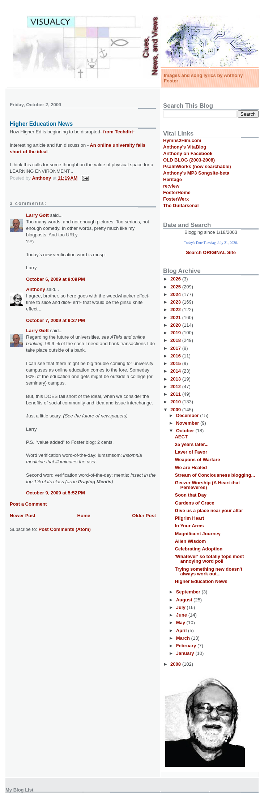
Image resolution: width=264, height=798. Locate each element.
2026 (176, 279)
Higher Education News (201, 581)
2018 (176, 340)
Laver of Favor (191, 452)
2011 (176, 394)
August (184, 599)
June (182, 615)
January (185, 653)
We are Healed (191, 467)
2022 (176, 309)
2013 (176, 379)
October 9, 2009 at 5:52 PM (55, 492)
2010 (176, 401)
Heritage (172, 179)
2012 (176, 386)
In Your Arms (189, 525)
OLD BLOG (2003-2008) (189, 160)
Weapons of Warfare (197, 459)
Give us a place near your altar (209, 510)
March (183, 638)
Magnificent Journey (197, 533)
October (185, 430)
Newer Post (22, 515)
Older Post (144, 515)
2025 (176, 286)
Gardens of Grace (194, 503)
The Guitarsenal (181, 205)
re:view (171, 186)
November (188, 423)
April (182, 630)
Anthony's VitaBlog (184, 147)
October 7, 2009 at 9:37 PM (55, 320)
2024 (176, 294)
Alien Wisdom (190, 541)
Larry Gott (37, 215)
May (181, 622)
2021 (176, 317)
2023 (176, 302)
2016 (176, 356)
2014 (176, 371)
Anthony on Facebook (188, 153)
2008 (176, 664)
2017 (176, 348)
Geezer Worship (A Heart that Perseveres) (207, 485)
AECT (181, 436)
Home (83, 515)
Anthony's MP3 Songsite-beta (196, 173)
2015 (176, 363)
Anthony (35, 289)
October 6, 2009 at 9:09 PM (55, 279)
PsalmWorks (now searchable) (197, 166)
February (186, 645)
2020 (176, 325)
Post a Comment (28, 504)
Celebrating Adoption (198, 549)
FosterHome (177, 192)
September (189, 592)
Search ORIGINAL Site (211, 252)
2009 (176, 409)
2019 (176, 332)
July (181, 607)
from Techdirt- (119, 131)
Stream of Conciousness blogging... (215, 475)
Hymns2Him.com (182, 140)
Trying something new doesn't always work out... (208, 571)
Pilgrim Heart (189, 518)
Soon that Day (190, 495)
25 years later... (191, 444)
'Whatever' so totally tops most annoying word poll (209, 559)
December (188, 415)
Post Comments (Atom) (65, 529)
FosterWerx (176, 199)
